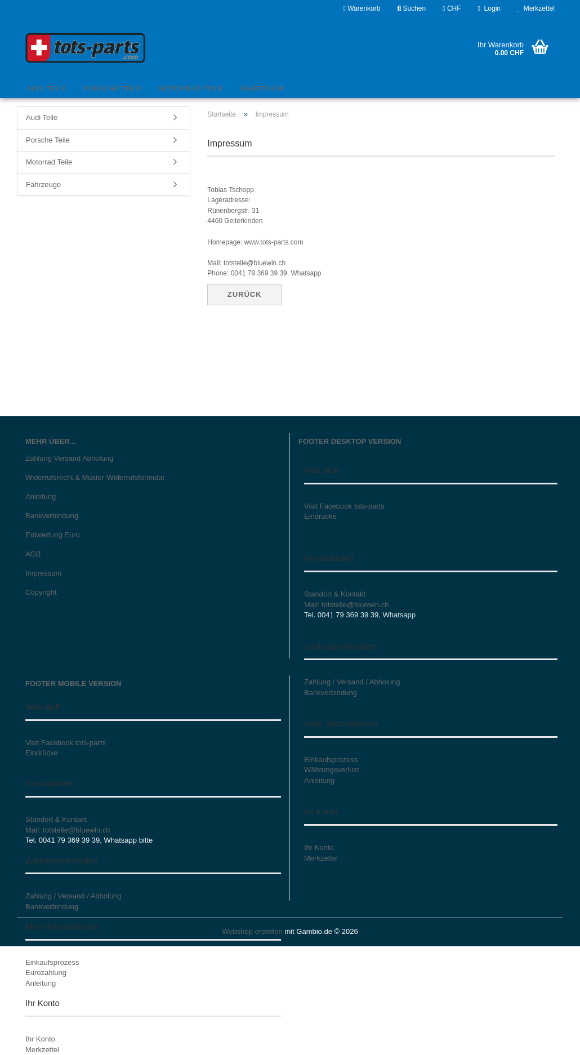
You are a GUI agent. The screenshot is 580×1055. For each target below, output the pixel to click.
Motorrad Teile (190, 88)
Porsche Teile (112, 88)
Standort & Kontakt (334, 594)
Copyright (41, 592)
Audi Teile (46, 88)
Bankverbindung (51, 515)
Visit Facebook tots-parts (344, 506)
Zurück (244, 294)
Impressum (43, 573)
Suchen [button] (411, 8)
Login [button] (489, 8)
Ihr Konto (40, 1039)
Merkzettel (536, 8)
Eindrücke (320, 516)
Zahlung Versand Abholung (69, 458)
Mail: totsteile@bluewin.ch (346, 604)
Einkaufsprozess (52, 962)
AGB (33, 554)
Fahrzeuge (262, 88)
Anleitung (40, 496)
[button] (451, 8)
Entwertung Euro (52, 535)
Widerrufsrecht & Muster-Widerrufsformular (95, 477)
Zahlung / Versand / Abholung (73, 896)
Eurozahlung (45, 972)
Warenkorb (361, 8)
